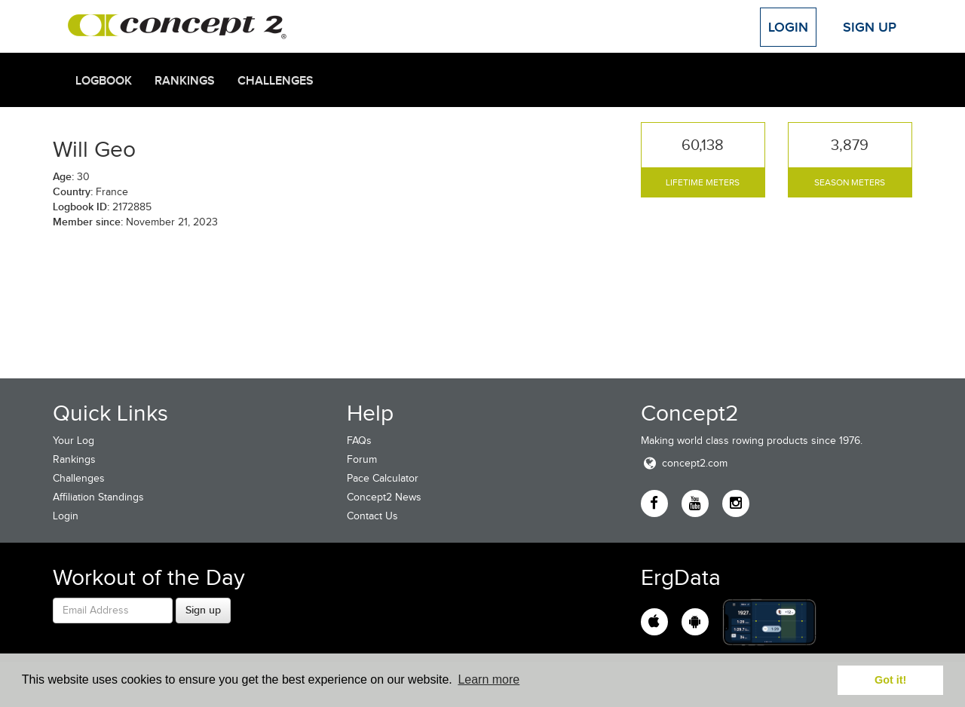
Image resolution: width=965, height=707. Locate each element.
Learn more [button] (488, 679)
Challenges (275, 80)
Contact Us (372, 516)
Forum (362, 459)
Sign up (203, 610)
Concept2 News (384, 497)
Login (788, 27)
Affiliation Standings (98, 497)
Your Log (73, 440)
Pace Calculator (382, 478)
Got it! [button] (890, 680)
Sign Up (869, 27)
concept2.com (684, 463)
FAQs (359, 440)
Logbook (103, 80)
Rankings (185, 80)
